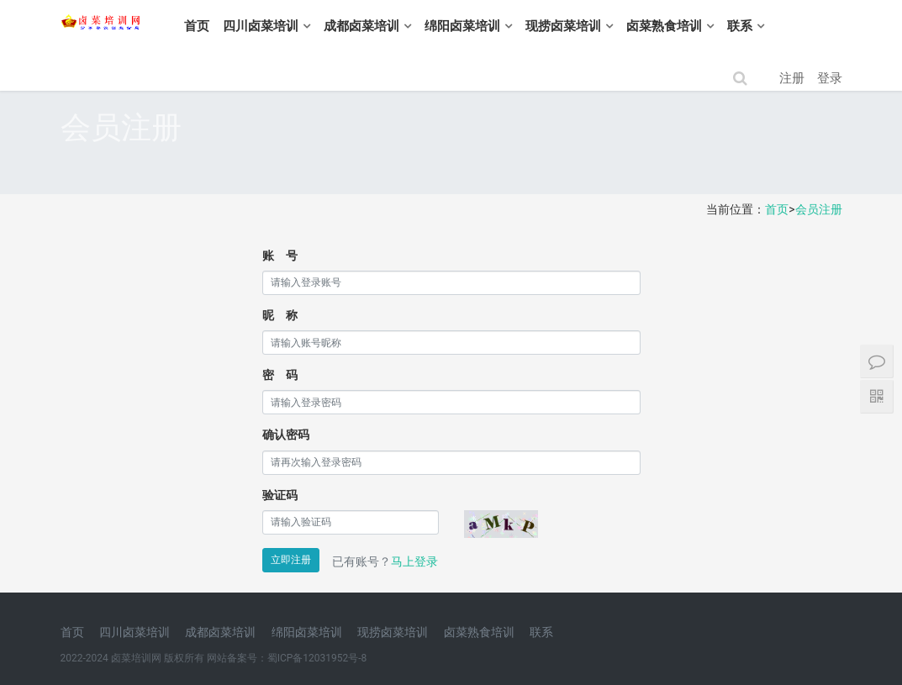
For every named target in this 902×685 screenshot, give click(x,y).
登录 (829, 78)
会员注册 (818, 209)
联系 (786, 26)
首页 (243, 26)
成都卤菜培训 (408, 26)
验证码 (280, 495)
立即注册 (291, 560)
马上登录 (414, 561)
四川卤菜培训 (307, 26)
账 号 (280, 255)
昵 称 (280, 315)
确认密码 (285, 434)
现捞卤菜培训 (609, 26)
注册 (791, 78)
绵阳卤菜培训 (508, 26)
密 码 (280, 375)
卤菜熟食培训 (710, 26)
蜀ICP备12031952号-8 (317, 658)
